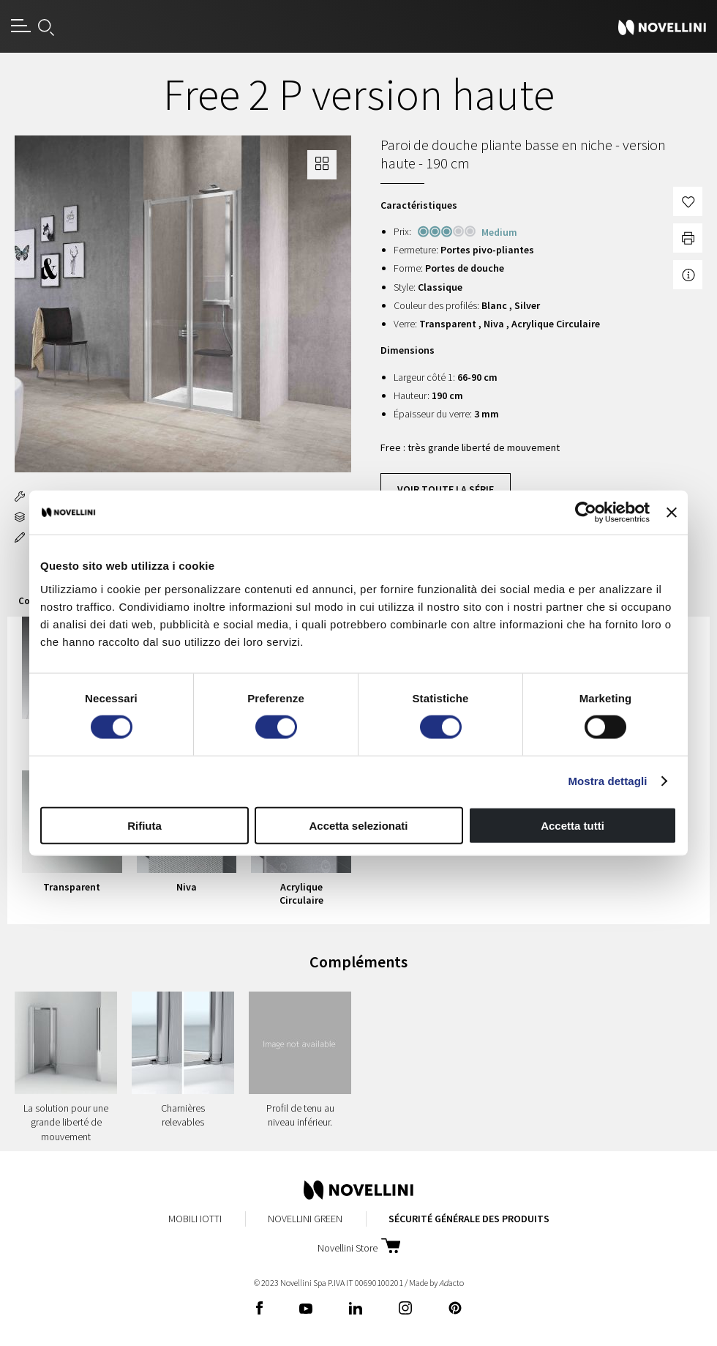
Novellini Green (305, 1218)
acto (451, 1282)
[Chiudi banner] (672, 512)
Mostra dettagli (607, 781)
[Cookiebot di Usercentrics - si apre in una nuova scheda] (586, 513)
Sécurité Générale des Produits (468, 1218)
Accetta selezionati (358, 825)
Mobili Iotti (195, 1218)
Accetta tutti (572, 825)
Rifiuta (144, 825)
